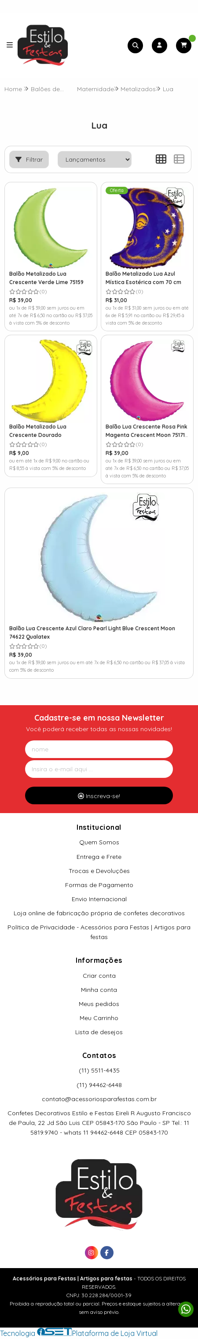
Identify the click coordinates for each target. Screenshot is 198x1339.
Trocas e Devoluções (99, 871)
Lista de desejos (99, 1032)
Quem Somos (99, 842)
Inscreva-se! (99, 796)
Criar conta (99, 976)
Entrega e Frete (99, 857)
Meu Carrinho (99, 1018)
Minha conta (99, 990)
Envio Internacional (99, 899)
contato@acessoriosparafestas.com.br (99, 1099)
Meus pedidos (99, 1004)
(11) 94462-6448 (99, 1085)
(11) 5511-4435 (99, 1070)
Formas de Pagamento (99, 885)
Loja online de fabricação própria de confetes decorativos (99, 913)
